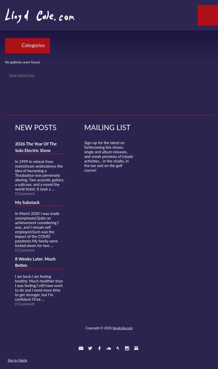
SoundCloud (108, 348)
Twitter (90, 348)
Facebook (99, 348)
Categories (33, 45)
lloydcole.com (123, 328)
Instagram (127, 348)
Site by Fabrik (17, 360)
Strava (117, 348)
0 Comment (25, 193)
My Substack (27, 202)
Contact (81, 348)
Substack (136, 348)
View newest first (21, 75)
